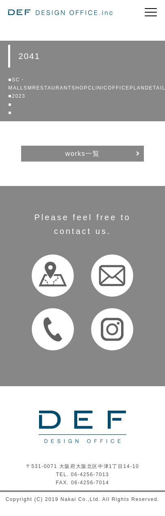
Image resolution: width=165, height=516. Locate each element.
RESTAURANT (51, 88)
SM (28, 88)
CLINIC (98, 88)
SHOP (80, 88)
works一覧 (82, 153)
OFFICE (119, 88)
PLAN (137, 88)
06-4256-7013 (90, 474)
